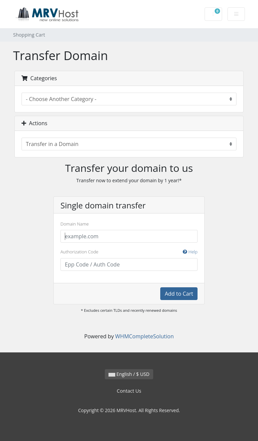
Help (190, 252)
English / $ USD (129, 374)
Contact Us (129, 391)
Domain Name (74, 224)
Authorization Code (129, 252)
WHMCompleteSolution (144, 336)
